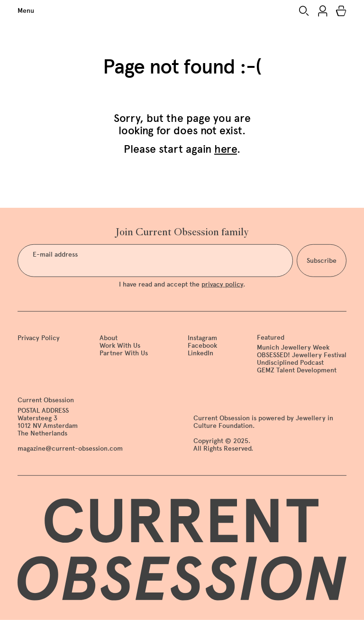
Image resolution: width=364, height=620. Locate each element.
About (109, 337)
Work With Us (120, 346)
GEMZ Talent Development (297, 370)
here (225, 149)
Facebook (202, 346)
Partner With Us (124, 353)
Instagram (202, 337)
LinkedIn (200, 353)
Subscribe (322, 261)
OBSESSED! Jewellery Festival (301, 355)
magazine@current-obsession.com (70, 448)
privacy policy (222, 284)
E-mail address (55, 255)
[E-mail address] (155, 260)
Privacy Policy (39, 337)
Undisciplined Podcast (290, 363)
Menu (26, 11)
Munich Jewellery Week (293, 347)
